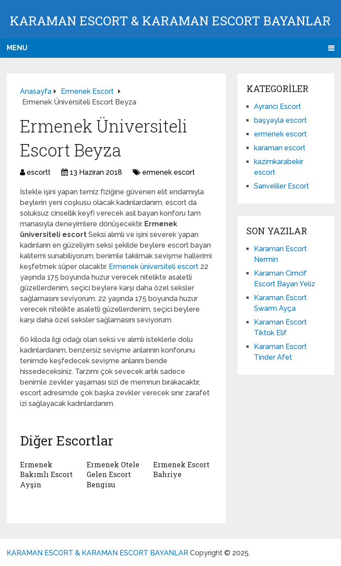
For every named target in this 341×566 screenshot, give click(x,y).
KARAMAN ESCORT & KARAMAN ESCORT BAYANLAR (170, 20)
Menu (17, 48)
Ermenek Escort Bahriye (181, 469)
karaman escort (279, 148)
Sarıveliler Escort (281, 186)
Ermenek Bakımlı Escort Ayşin (46, 474)
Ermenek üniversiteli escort (154, 266)
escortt (39, 172)
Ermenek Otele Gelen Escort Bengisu (113, 474)
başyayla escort (280, 120)
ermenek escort (168, 172)
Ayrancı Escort (277, 106)
